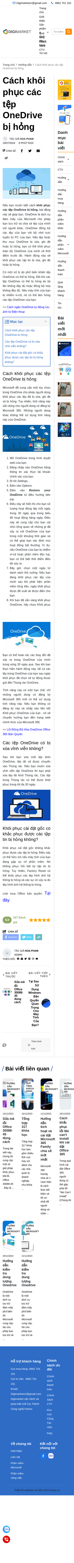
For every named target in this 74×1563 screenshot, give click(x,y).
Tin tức (43, 53)
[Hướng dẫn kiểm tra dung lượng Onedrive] (8, 1236)
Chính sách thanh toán (50, 1383)
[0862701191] (6, 1539)
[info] (30, 2)
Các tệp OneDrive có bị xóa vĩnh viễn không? (22, 344)
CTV (60, 169)
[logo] (17, 31)
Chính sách (61, 159)
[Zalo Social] (50, 1456)
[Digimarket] (6, 1529)
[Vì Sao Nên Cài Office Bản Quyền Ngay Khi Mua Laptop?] (65, 389)
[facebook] (18, 958)
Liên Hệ (15, 1457)
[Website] (22, 958)
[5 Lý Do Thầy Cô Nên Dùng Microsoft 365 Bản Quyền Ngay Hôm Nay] (65, 430)
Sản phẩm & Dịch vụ (44, 32)
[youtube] (37, 958)
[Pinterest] (29, 958)
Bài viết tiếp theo (39, 975)
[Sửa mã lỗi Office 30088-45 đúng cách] (8, 1094)
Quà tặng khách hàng (42, 39)
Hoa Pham (27, 138)
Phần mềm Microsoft (17, 1465)
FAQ (49, 1433)
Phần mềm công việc (17, 1475)
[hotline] (60, 3)
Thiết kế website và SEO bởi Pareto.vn (37, 1490)
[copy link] (6, 158)
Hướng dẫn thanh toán (61, 268)
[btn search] (68, 32)
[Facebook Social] (43, 1456)
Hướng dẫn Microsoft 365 (13, 1087)
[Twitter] (25, 958)
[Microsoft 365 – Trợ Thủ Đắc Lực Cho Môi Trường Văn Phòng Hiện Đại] (65, 409)
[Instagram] (33, 958)
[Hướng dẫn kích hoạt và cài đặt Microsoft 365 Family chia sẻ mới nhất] (46, 1094)
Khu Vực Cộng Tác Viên (50, 1418)
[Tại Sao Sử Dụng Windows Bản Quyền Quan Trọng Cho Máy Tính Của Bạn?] (65, 349)
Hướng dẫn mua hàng (61, 196)
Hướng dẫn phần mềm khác (61, 219)
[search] (61, 32)
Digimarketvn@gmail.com (26, 1393)
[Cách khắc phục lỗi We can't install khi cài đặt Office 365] (65, 1094)
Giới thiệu (42, 18)
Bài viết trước (10, 975)
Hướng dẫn (61, 179)
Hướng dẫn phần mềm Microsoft (61, 245)
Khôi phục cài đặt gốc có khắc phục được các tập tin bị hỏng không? (24, 357)
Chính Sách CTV (42, 46)
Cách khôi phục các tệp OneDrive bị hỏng (20, 333)
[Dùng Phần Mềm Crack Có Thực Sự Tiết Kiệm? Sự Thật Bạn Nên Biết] (65, 369)
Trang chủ (42, 10)
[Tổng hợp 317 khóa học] (27, 1094)
